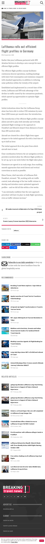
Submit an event (8, 531)
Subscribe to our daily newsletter (21, 262)
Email (5, 247)
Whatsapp (35, 244)
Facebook (16, 244)
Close (41, 540)
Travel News (12, 8)
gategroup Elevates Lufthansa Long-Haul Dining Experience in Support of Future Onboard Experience (26, 387)
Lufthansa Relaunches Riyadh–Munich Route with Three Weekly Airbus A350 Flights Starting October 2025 (26, 445)
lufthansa (16, 230)
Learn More (14, 542)
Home (5, 8)
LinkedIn (6, 244)
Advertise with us (8, 509)
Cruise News (22, 8)
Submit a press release (10, 526)
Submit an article (8, 520)
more (13, 247)
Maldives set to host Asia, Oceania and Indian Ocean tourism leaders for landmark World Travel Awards (26, 331)
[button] (41, 3)
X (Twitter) (26, 244)
